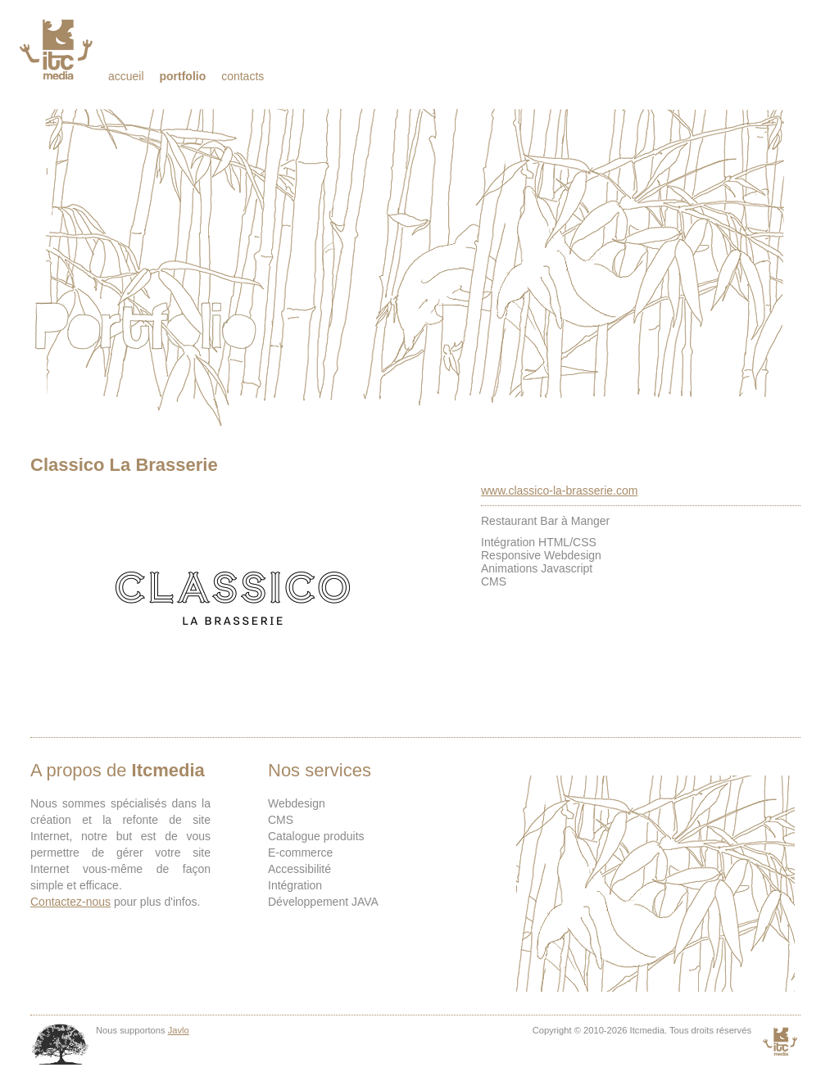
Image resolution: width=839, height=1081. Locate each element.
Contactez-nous (70, 901)
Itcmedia (58, 49)
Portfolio (182, 76)
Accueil (126, 76)
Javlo (178, 1030)
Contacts (242, 76)
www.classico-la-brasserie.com (559, 490)
